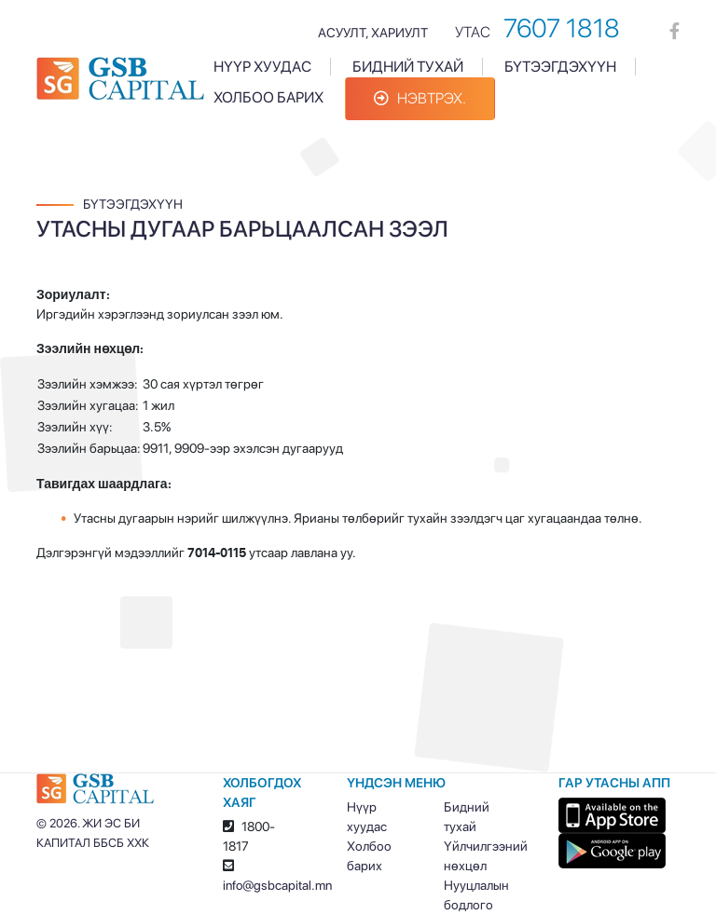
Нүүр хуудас (262, 66)
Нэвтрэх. (420, 98)
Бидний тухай (407, 66)
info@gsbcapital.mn (277, 885)
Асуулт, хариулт (373, 32)
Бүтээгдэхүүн (560, 66)
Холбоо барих (268, 97)
